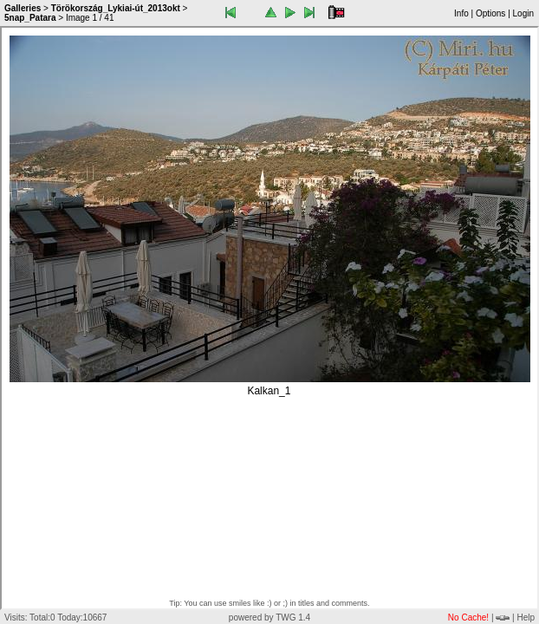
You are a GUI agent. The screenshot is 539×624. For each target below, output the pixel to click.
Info (461, 13)
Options (490, 13)
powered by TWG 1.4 (269, 617)
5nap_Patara (29, 18)
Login (523, 13)
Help (525, 617)
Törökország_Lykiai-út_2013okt (115, 8)
